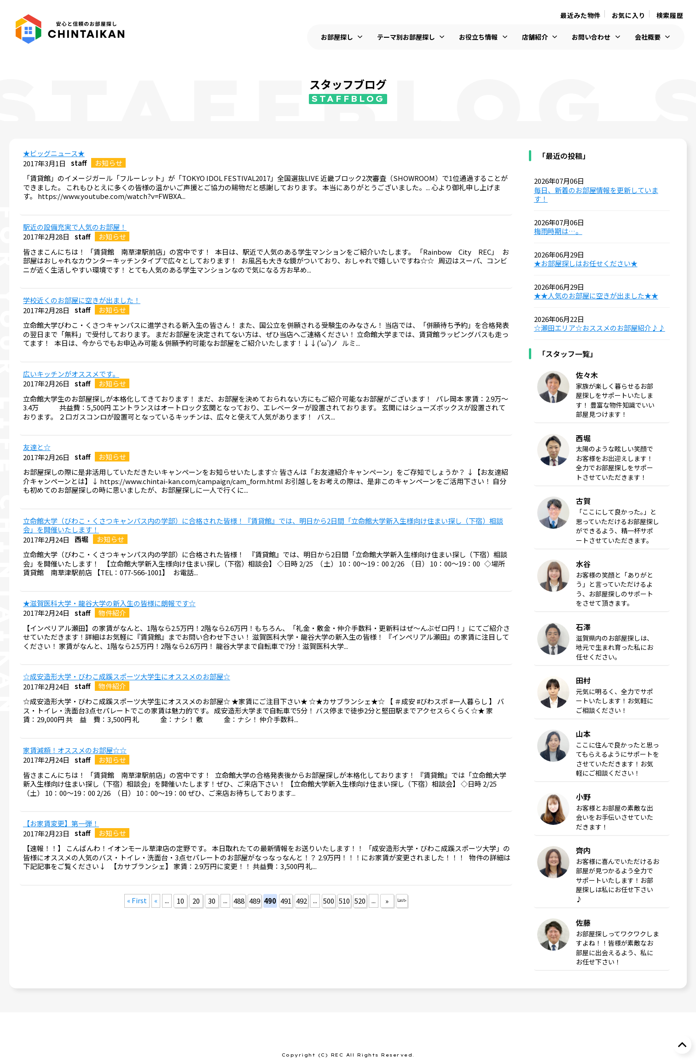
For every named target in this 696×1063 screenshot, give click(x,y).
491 (285, 900)
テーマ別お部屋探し (406, 37)
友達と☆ (37, 447)
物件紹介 (112, 613)
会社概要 (648, 37)
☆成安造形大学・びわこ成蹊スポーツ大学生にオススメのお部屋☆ (126, 676)
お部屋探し (337, 37)
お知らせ (108, 163)
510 (344, 900)
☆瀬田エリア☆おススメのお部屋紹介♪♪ (599, 328)
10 (180, 900)
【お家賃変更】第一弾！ (61, 823)
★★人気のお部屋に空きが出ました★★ (596, 295)
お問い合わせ (591, 37)
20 (196, 900)
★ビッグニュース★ (54, 153)
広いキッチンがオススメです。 (71, 374)
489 (254, 900)
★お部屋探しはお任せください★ (586, 263)
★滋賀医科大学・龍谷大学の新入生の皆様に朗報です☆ (109, 603)
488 (238, 900)
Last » (401, 900)
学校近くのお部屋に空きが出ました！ (81, 300)
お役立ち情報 (478, 37)
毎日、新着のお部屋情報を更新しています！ (596, 195)
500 (328, 900)
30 (211, 900)
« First (137, 900)
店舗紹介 (535, 37)
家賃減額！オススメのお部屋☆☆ (75, 750)
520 (359, 900)
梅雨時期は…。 (558, 231)
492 (301, 900)
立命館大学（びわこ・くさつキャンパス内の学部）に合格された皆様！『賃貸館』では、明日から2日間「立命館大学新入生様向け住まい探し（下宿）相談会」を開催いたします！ (263, 525)
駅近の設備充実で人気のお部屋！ (75, 227)
